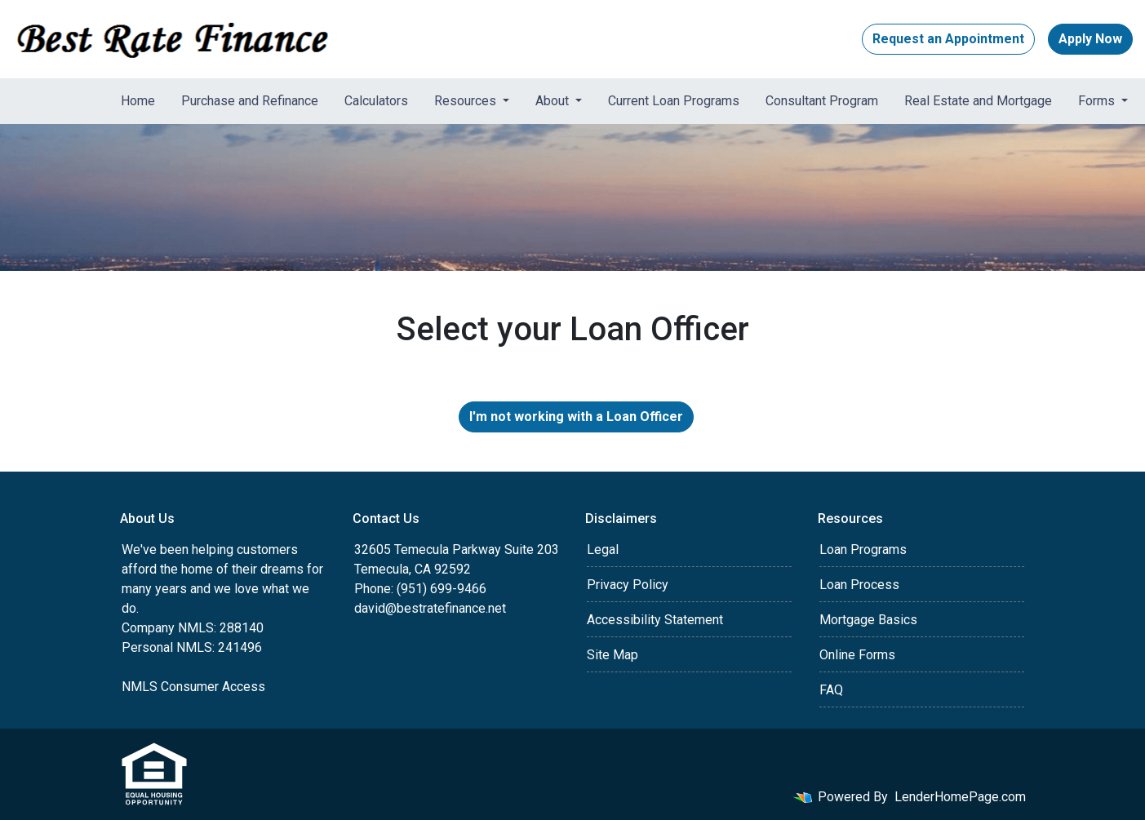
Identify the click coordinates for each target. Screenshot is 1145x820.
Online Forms (857, 655)
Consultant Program (822, 101)
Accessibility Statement (655, 619)
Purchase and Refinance (249, 101)
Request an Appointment (948, 39)
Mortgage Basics (868, 619)
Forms (1098, 101)
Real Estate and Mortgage (978, 101)
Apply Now (1090, 39)
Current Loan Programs (673, 101)
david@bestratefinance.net (430, 608)
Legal (603, 549)
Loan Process (859, 584)
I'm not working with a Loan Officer (576, 416)
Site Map (612, 655)
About (553, 101)
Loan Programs (863, 549)
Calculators (376, 101)
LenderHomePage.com (960, 796)
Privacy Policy (627, 584)
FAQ (831, 690)
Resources (466, 101)
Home (138, 101)
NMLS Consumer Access (193, 686)
